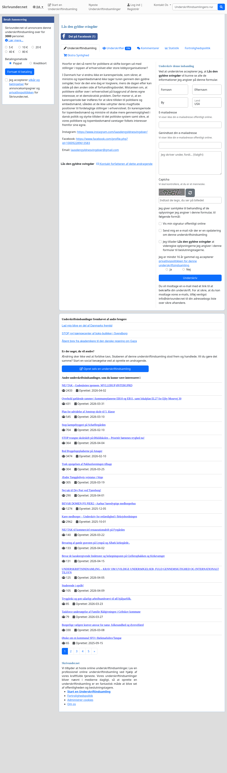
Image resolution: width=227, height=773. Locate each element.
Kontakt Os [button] (161, 5)
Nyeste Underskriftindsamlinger (105, 7)
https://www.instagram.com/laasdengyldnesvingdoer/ (112, 180)
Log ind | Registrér (134, 7)
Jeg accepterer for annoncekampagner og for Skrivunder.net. (24, 192)
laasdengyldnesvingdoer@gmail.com (95, 198)
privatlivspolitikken (21, 197)
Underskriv (190, 326)
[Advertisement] (142, 44)
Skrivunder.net (14, 7)
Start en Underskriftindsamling (62, 7)
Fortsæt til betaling (19, 176)
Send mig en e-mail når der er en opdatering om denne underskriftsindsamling (192, 281)
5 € (11, 151)
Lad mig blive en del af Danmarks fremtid (87, 374)
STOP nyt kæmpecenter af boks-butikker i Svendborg (94, 382)
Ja (171, 318)
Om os (71, 753)
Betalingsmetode (16, 163)
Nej (188, 318)
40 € (12, 156)
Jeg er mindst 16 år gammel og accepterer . (186, 310)
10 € (25, 151)
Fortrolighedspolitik (197, 97)
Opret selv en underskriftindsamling (105, 417)
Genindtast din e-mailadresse (178, 181)
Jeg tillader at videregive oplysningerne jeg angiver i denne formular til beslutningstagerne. (192, 294)
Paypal (17, 167)
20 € (38, 151)
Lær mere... (14, 144)
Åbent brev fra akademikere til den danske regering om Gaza (99, 389)
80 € (25, 156)
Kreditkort (40, 167)
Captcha (164, 228)
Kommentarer (148, 97)
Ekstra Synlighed (76, 104)
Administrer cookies (80, 748)
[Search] (195, 7)
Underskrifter (116, 97)
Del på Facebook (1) (78, 85)
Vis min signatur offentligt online (184, 272)
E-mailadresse (168, 161)
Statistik (172, 97)
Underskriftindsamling (80, 97)
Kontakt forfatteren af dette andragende (124, 212)
